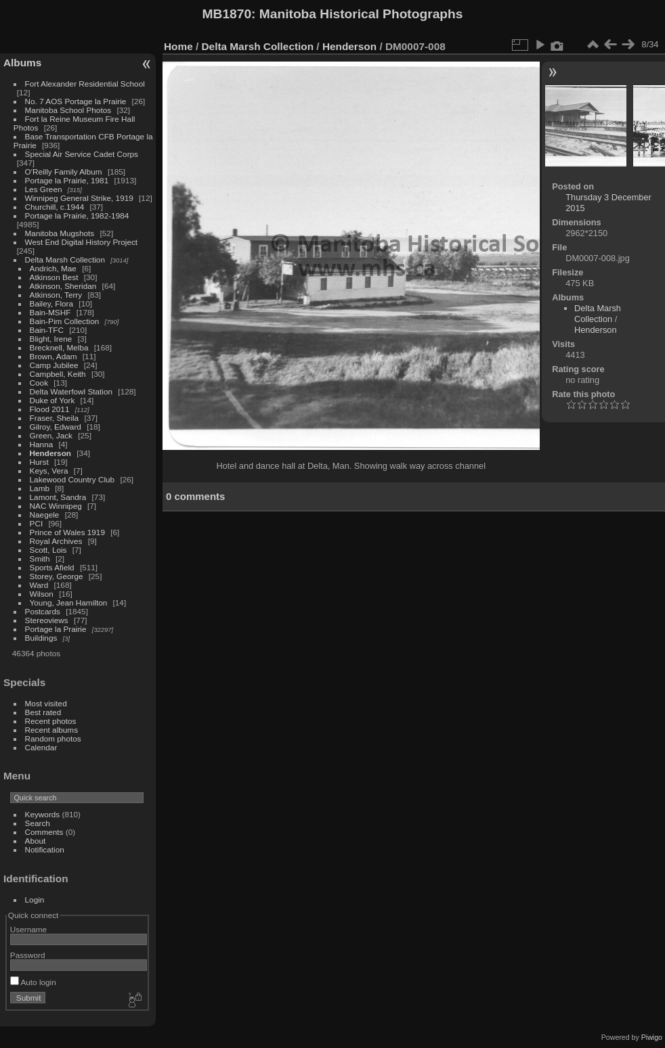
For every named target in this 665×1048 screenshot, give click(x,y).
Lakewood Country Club (72, 479)
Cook (39, 382)
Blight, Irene (51, 338)
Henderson (50, 453)
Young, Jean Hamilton (69, 602)
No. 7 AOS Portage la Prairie (76, 101)
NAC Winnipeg (56, 505)
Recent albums (51, 729)
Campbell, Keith (58, 373)
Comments (44, 831)
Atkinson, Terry (56, 294)
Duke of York (52, 400)
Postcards (42, 611)
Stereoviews (46, 620)
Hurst (39, 461)
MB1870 (227, 14)
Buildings (41, 637)
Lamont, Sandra (58, 497)
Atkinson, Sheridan (63, 285)
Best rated (43, 712)
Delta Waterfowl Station (71, 391)
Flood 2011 (50, 409)
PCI (36, 523)
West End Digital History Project (81, 241)
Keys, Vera (49, 470)
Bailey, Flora (52, 303)
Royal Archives (56, 541)
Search (37, 823)
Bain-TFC (47, 329)
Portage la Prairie (56, 628)
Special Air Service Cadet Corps (81, 154)
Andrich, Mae (53, 268)
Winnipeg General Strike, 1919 (79, 197)
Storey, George (56, 576)
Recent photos (51, 720)
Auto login (33, 982)
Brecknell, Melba (59, 347)
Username (28, 929)
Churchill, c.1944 (55, 206)
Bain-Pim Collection (65, 321)
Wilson (41, 593)
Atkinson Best (54, 277)
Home (178, 46)
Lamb (39, 488)
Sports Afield (52, 567)
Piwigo (651, 1037)
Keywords (42, 814)
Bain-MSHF (50, 312)
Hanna (41, 444)
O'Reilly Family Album (63, 171)
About (35, 840)
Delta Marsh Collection (65, 259)
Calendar (41, 747)
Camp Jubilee (54, 365)
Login (35, 899)
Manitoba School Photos (68, 110)
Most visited (46, 703)
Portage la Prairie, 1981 (67, 180)
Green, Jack (51, 435)
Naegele (45, 514)
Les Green (43, 189)
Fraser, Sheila (54, 417)
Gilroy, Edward (55, 426)
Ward (39, 584)
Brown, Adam (53, 356)
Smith (40, 558)
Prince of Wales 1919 (67, 532)
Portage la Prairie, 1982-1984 (77, 215)
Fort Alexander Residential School (85, 83)
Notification (44, 849)
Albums (22, 62)
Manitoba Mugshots (60, 233)
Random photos (53, 738)
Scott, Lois (48, 549)
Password (27, 955)
